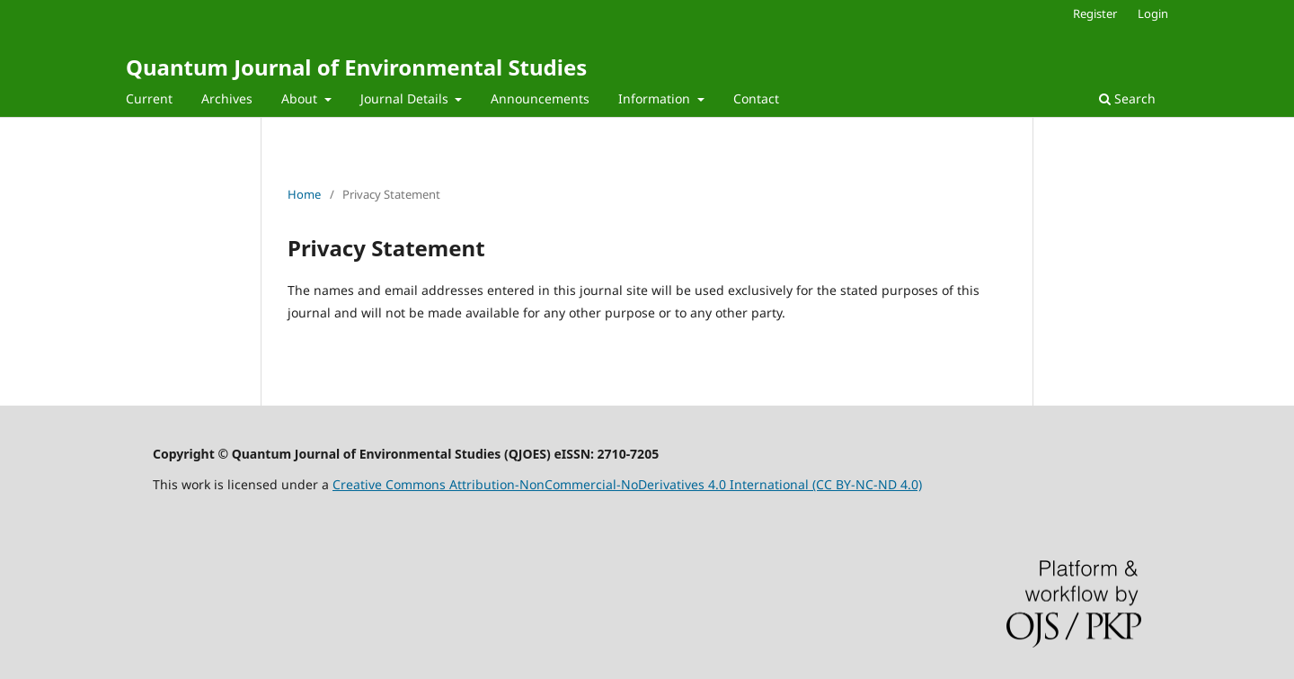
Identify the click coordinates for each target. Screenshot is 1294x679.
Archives (227, 98)
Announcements (540, 98)
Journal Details (406, 98)
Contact (756, 98)
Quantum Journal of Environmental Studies (356, 67)
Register (1095, 13)
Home (304, 194)
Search (1127, 98)
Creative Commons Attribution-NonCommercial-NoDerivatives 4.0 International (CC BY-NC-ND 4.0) (627, 484)
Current (149, 98)
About (301, 98)
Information (656, 98)
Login (1153, 13)
